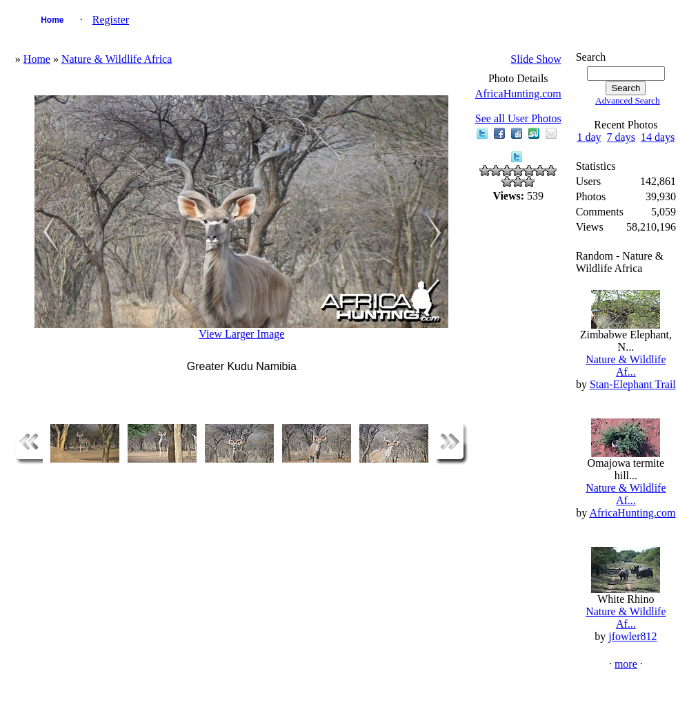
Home (52, 20)
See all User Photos (518, 118)
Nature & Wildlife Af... (626, 366)
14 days (658, 137)
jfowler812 (632, 636)
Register (110, 20)
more (626, 664)
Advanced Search (627, 100)
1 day (589, 137)
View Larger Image (241, 334)
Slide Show (535, 59)
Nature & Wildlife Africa (116, 59)
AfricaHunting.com (518, 93)
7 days (621, 137)
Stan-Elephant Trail (633, 384)
